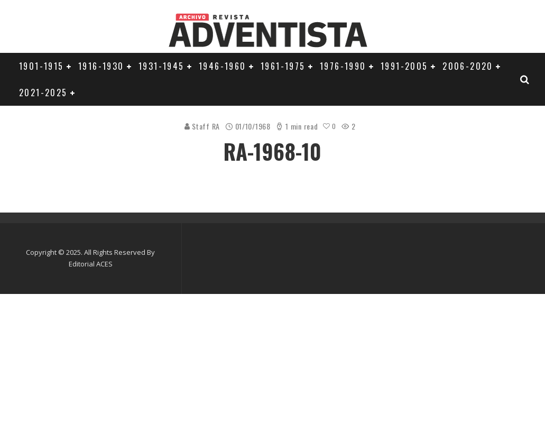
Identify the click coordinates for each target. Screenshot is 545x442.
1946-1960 (222, 66)
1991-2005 (404, 66)
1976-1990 (343, 66)
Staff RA (201, 126)
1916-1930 (101, 66)
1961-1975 (283, 66)
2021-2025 (43, 92)
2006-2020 (467, 66)
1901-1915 (41, 66)
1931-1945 (161, 66)
